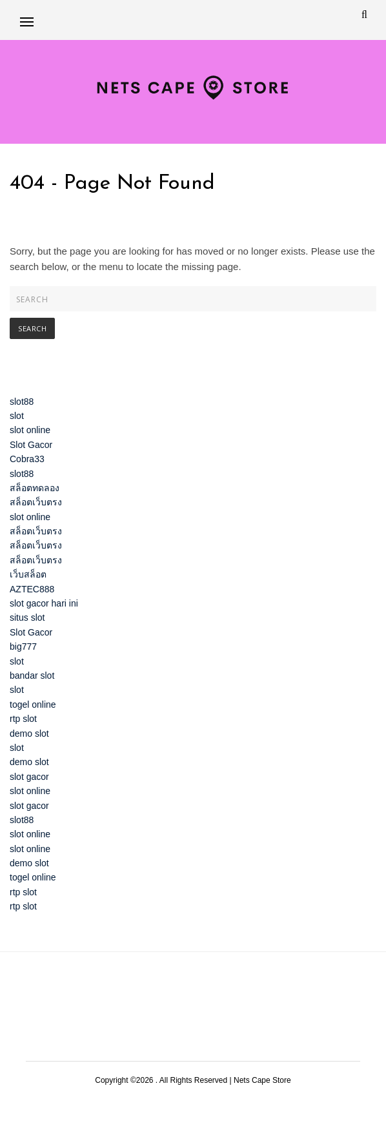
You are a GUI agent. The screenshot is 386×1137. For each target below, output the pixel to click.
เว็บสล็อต (28, 574)
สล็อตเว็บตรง (36, 502)
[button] (27, 21)
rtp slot (23, 719)
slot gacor (29, 777)
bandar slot (32, 675)
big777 (23, 646)
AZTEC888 (32, 589)
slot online (30, 430)
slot (17, 416)
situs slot (27, 617)
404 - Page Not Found (112, 183)
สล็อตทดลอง (34, 488)
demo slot (29, 733)
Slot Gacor (31, 445)
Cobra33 (27, 459)
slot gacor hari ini (44, 603)
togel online (33, 704)
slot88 (22, 401)
